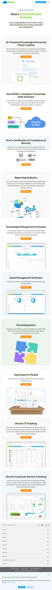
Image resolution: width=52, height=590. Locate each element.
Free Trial (41, 2)
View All (26, 164)
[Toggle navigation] (48, 2)
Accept (22, 587)
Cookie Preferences (35, 568)
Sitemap (16, 570)
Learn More (26, 56)
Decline (30, 587)
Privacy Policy (15, 568)
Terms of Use (24, 568)
